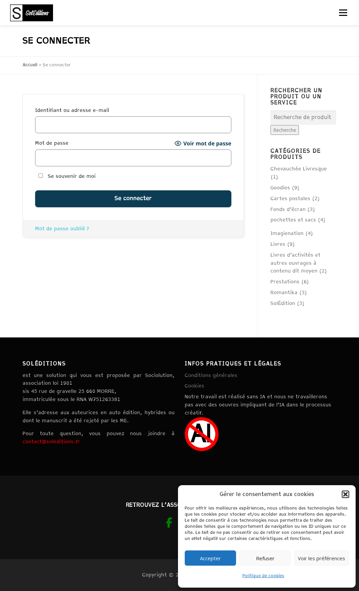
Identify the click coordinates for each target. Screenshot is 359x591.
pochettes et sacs (293, 220)
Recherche (284, 130)
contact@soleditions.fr (51, 442)
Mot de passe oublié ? (62, 229)
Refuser (265, 558)
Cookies (194, 386)
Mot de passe (52, 143)
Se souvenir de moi (67, 176)
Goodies (280, 188)
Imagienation (287, 233)
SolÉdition (283, 303)
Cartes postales (290, 198)
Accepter (210, 558)
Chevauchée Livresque (299, 169)
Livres (278, 244)
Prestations (285, 282)
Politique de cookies (263, 576)
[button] (345, 494)
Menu (343, 12)
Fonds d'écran (288, 209)
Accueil (30, 65)
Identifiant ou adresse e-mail (72, 110)
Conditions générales (211, 375)
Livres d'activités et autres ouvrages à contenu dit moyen (295, 263)
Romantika (284, 292)
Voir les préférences (321, 558)
